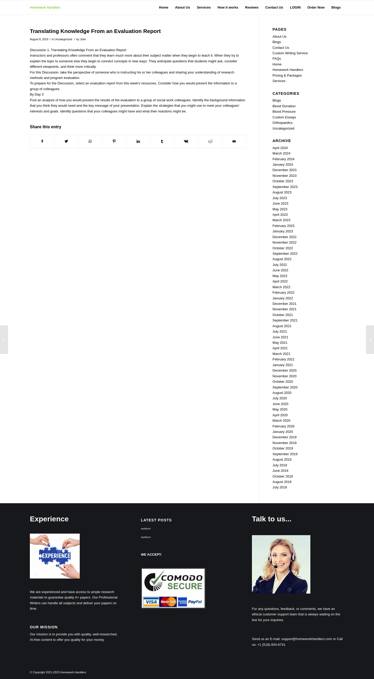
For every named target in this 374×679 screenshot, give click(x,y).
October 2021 (282, 315)
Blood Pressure (284, 111)
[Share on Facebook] (42, 141)
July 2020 (279, 398)
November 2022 (284, 242)
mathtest (146, 528)
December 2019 (284, 437)
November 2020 (284, 376)
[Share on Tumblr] (162, 141)
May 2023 (279, 209)
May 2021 (279, 343)
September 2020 (284, 387)
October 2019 (282, 448)
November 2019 (284, 443)
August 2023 (281, 192)
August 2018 (281, 482)
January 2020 (282, 432)
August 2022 (281, 259)
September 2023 (284, 187)
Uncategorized (63, 39)
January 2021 (282, 365)
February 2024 (283, 159)
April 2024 (280, 148)
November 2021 (284, 309)
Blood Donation (284, 106)
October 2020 (282, 382)
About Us (279, 36)
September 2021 (284, 320)
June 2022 (280, 270)
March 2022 (281, 287)
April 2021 (280, 348)
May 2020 (279, 409)
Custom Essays (284, 117)
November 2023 (284, 176)
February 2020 (283, 426)
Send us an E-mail (265, 639)
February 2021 (283, 359)
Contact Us (280, 48)
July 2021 (279, 331)
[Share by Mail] (234, 141)
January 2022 (282, 298)
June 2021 (280, 337)
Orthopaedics (282, 123)
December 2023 (284, 170)
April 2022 (280, 281)
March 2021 (281, 354)
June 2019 (280, 471)
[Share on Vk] (186, 141)
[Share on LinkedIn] (138, 141)
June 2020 (280, 404)
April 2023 (280, 215)
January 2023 (282, 231)
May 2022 (279, 276)
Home (277, 64)
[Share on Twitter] (66, 141)
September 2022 (284, 254)
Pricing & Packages (287, 75)
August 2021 (281, 326)
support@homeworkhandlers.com (307, 639)
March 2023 (281, 220)
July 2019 (279, 465)
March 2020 (281, 420)
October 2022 (282, 248)
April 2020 (280, 415)
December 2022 (284, 237)
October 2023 (282, 181)
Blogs (276, 42)
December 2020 (284, 370)
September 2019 (284, 454)
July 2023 (279, 198)
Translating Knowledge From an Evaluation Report (95, 31)
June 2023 (280, 203)
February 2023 (283, 226)
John (83, 39)
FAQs (276, 58)
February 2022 (283, 292)
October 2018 (282, 476)
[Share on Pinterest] (114, 141)
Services (278, 81)
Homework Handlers (45, 7)
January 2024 (282, 164)
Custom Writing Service (290, 53)
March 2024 (281, 153)
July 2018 (279, 487)
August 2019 (281, 459)
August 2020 (281, 393)
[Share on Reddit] (210, 141)
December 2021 (284, 304)
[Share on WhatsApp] (90, 141)
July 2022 (279, 265)
